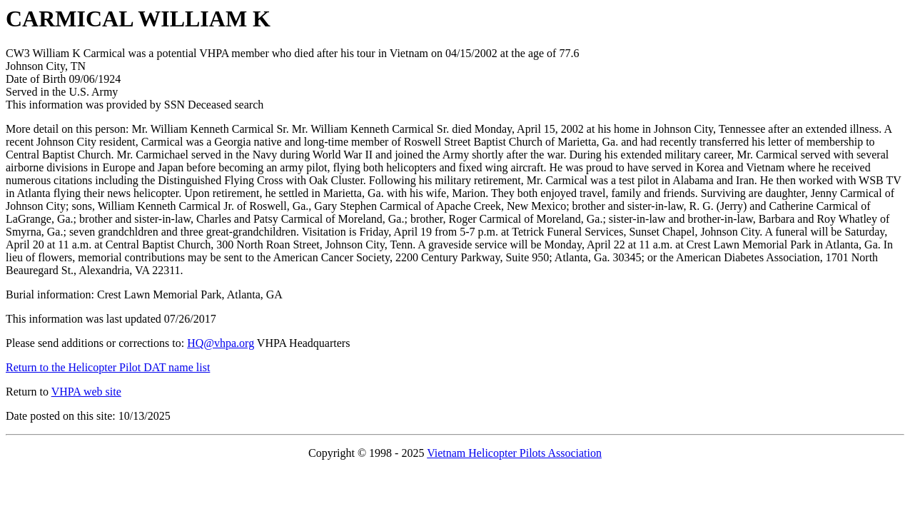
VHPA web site (86, 392)
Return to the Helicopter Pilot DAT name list (108, 367)
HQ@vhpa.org (220, 343)
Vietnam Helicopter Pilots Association (514, 453)
